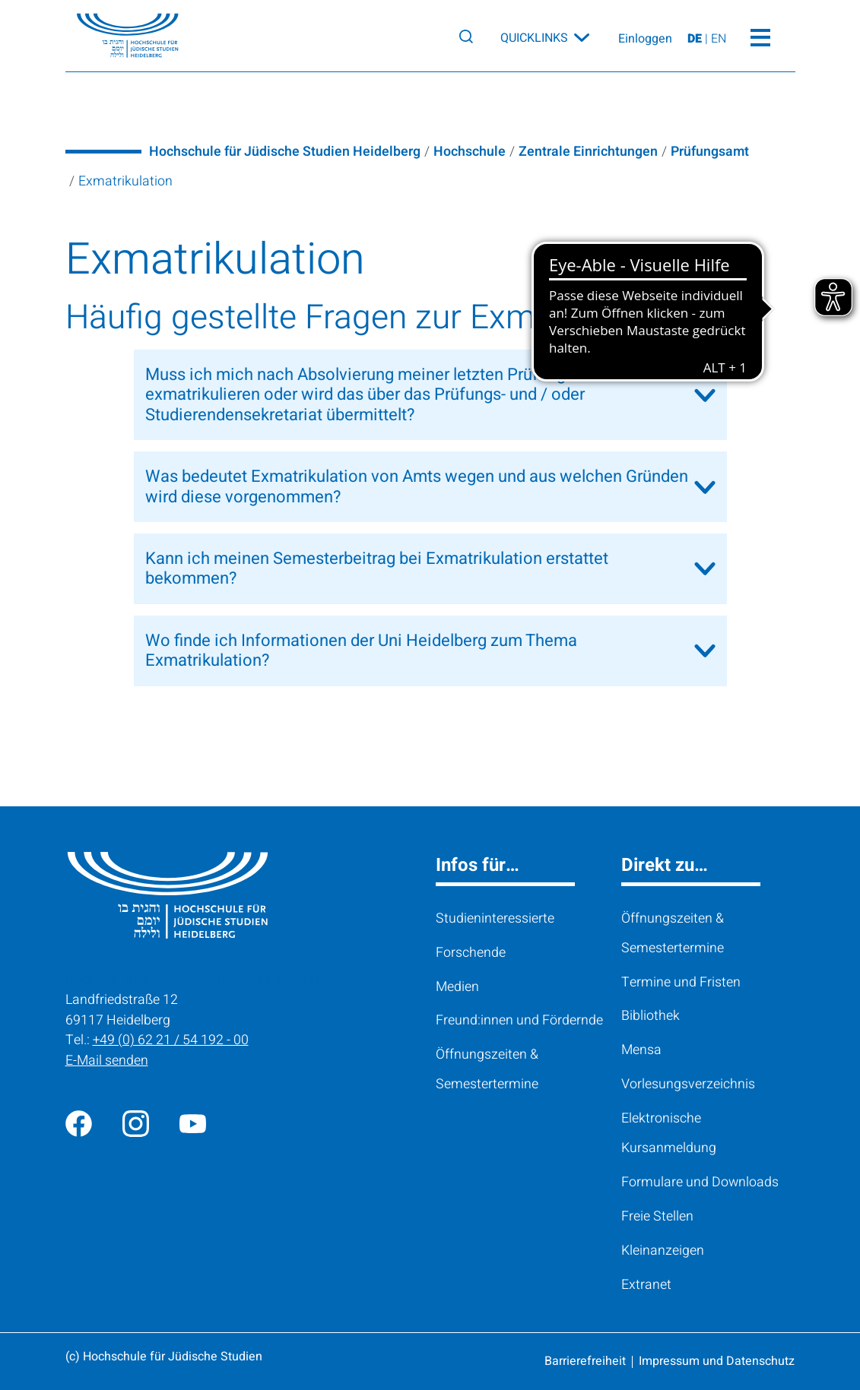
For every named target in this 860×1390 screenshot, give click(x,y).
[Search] (466, 36)
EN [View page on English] (718, 39)
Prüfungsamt (710, 151)
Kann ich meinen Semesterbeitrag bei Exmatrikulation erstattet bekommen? (376, 568)
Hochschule (469, 151)
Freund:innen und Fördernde (519, 1020)
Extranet (646, 1284)
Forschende (471, 952)
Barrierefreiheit (585, 1361)
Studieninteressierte (495, 918)
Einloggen (645, 39)
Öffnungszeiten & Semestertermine (487, 1069)
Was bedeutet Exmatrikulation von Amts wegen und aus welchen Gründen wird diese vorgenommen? (416, 486)
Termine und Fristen (681, 982)
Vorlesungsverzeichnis (688, 1084)
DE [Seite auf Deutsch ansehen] (696, 39)
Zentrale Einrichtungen (588, 151)
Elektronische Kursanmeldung (668, 1132)
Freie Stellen (657, 1216)
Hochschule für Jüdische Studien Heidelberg (284, 151)
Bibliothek (650, 1015)
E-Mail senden (106, 1060)
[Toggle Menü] (760, 35)
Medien (457, 986)
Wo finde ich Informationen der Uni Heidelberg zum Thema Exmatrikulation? (361, 651)
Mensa (641, 1049)
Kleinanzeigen (662, 1250)
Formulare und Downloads (700, 1182)
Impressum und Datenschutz (717, 1361)
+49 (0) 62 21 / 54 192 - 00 (171, 1040)
